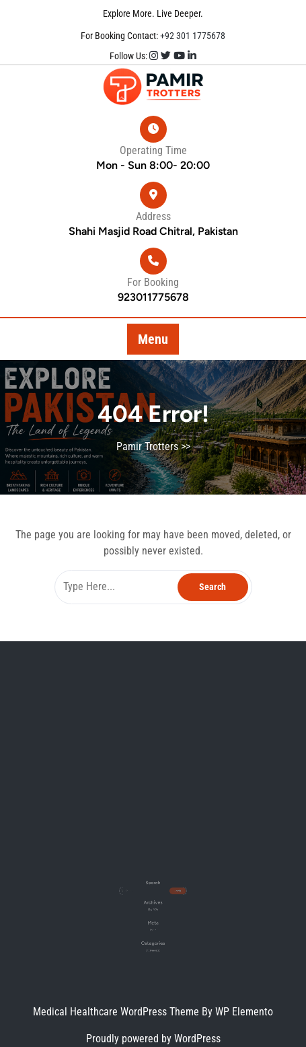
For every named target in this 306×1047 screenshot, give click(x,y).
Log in (153, 917)
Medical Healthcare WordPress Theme (117, 1011)
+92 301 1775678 (191, 35)
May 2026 (152, 903)
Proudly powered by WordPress (153, 1038)
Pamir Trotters (147, 446)
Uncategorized (153, 932)
